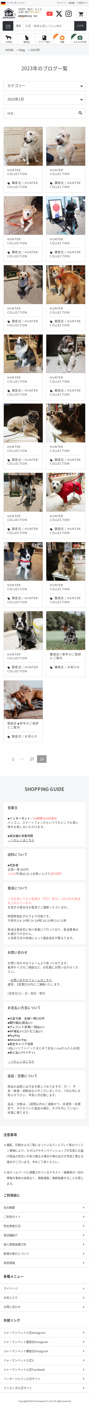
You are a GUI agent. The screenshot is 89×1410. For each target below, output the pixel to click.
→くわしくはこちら (21, 840)
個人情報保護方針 (15, 1244)
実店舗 (71, 2)
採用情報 (9, 1263)
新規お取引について (16, 1254)
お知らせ (73, 667)
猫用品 (26, 42)
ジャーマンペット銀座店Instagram (26, 1342)
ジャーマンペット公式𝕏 (19, 1360)
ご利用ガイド (82, 2)
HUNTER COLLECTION (22, 185)
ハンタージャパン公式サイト (22, 1379)
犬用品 (9, 42)
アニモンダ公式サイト (18, 1388)
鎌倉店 (16, 183)
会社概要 (9, 1207)
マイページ (61, 2)
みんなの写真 (80, 39)
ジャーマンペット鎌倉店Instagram (26, 1351)
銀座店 (16, 321)
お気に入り (11, 1298)
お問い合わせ (12, 1307)
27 (32, 759)
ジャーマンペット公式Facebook (24, 1369)
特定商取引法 (12, 1226)
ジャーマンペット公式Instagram (24, 1333)
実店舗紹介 (11, 1235)
